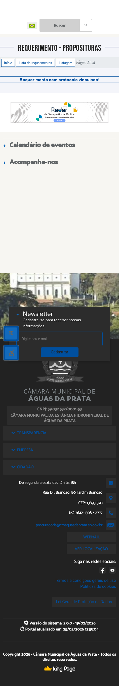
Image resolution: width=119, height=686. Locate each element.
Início (8, 62)
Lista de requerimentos (35, 62)
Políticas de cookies (98, 586)
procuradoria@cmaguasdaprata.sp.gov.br (69, 525)
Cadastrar (59, 352)
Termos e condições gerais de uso (85, 580)
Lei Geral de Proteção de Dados (84, 601)
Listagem (65, 62)
